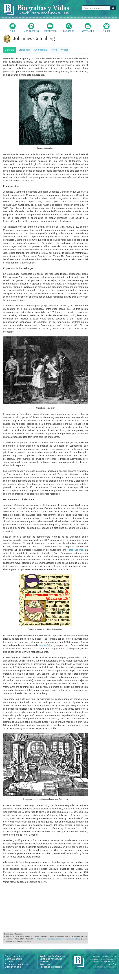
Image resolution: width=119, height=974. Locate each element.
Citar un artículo (13, 966)
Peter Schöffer (75, 549)
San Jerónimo (46, 645)
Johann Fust (25, 524)
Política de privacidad (51, 966)
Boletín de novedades (51, 959)
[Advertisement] (45, 907)
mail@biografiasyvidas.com (104, 967)
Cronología (24, 49)
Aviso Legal (45, 964)
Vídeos (64, 49)
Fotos (54, 49)
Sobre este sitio (13, 956)
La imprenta (40, 49)
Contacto (9, 961)
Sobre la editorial (13, 959)
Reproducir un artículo (16, 964)
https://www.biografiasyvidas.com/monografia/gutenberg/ (58, 939)
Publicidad (45, 961)
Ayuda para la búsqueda (52, 956)
